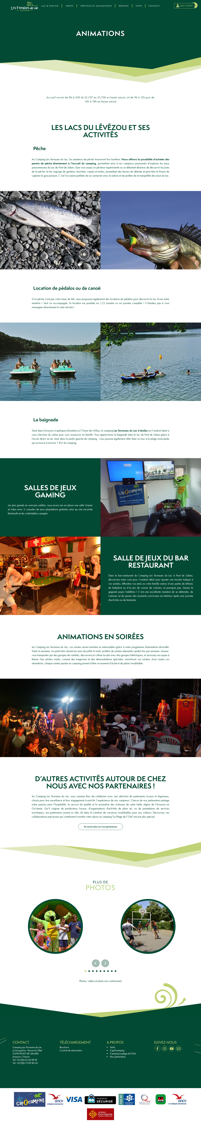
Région (124, 5)
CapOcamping (117, 1050)
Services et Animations (96, 5)
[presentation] (12, 3)
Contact (154, 5)
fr (194, 5)
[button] (85, 971)
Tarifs (69, 5)
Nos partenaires (118, 1056)
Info (139, 5)
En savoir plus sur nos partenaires (100, 826)
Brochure (64, 1047)
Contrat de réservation (71, 1050)
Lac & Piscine (50, 5)
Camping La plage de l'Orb (123, 1053)
